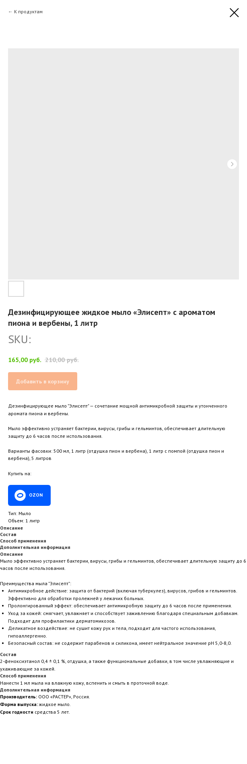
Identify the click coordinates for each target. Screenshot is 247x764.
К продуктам (28, 11)
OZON (36, 495)
